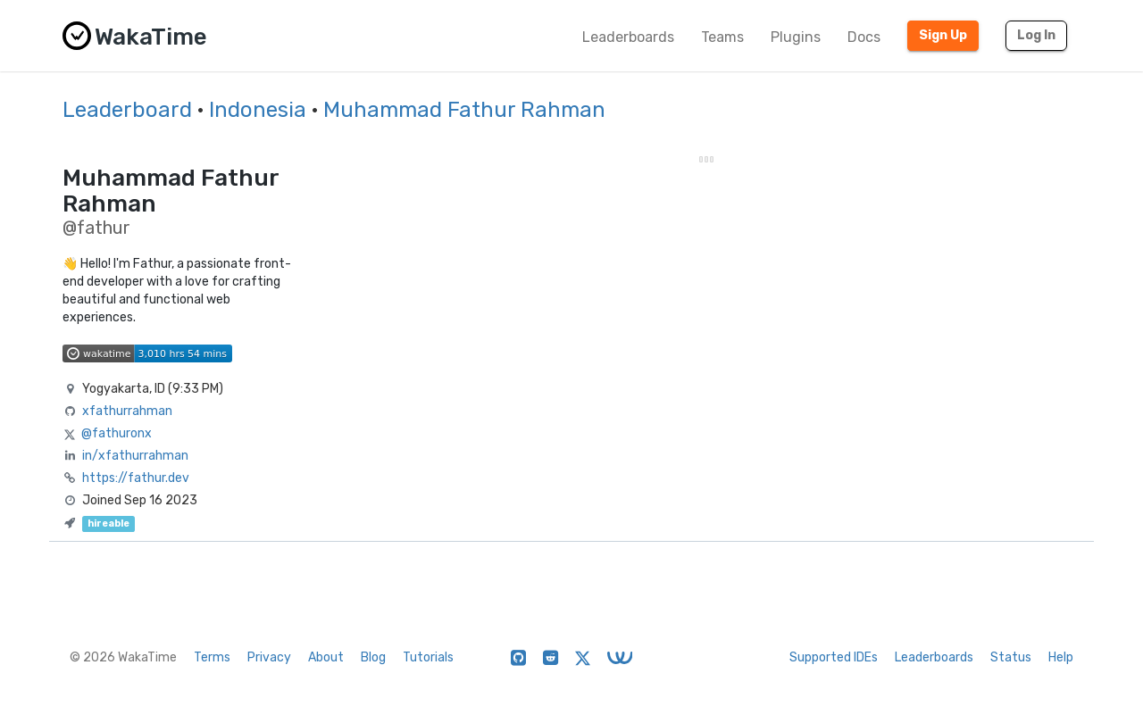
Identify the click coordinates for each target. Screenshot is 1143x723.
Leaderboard (127, 109)
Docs (863, 37)
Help (1060, 657)
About (326, 657)
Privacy (269, 657)
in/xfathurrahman (135, 455)
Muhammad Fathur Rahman (464, 109)
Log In (1036, 35)
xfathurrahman (127, 411)
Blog (373, 657)
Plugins (796, 37)
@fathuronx (116, 433)
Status (1010, 657)
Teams (722, 37)
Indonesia (257, 109)
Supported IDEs (833, 657)
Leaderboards (628, 37)
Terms (212, 657)
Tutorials (428, 657)
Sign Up (943, 35)
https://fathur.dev (135, 478)
